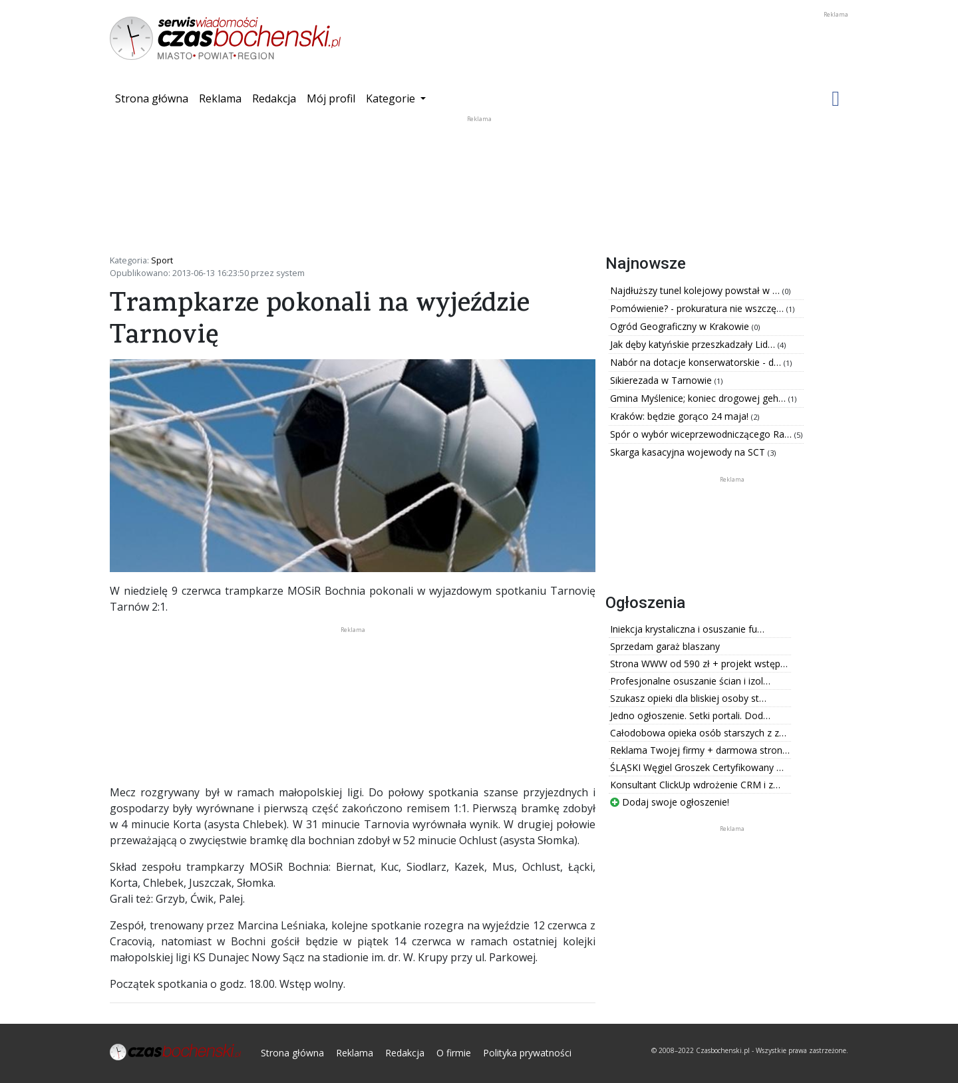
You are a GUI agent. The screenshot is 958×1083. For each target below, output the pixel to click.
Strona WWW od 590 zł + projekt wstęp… (699, 663)
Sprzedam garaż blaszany (665, 646)
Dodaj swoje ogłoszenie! (669, 802)
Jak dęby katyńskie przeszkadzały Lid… (694, 344)
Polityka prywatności (527, 1052)
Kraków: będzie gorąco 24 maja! (680, 416)
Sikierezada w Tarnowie (662, 380)
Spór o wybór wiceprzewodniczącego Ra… (702, 434)
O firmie (453, 1052)
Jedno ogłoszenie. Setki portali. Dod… (690, 715)
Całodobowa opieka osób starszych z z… (698, 732)
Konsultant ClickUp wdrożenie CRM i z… (695, 784)
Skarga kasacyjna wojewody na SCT (689, 452)
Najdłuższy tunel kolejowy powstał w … (696, 290)
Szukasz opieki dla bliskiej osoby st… (688, 698)
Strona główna (154, 98)
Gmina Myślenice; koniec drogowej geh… (699, 398)
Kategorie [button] (392, 98)
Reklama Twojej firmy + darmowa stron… (700, 750)
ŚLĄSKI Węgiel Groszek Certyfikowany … (697, 767)
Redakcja (274, 98)
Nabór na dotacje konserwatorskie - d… (697, 362)
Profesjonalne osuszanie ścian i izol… (690, 681)
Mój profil (331, 98)
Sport (162, 260)
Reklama (220, 98)
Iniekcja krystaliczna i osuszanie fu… (687, 629)
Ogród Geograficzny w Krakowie (681, 326)
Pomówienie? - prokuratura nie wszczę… (698, 308)
